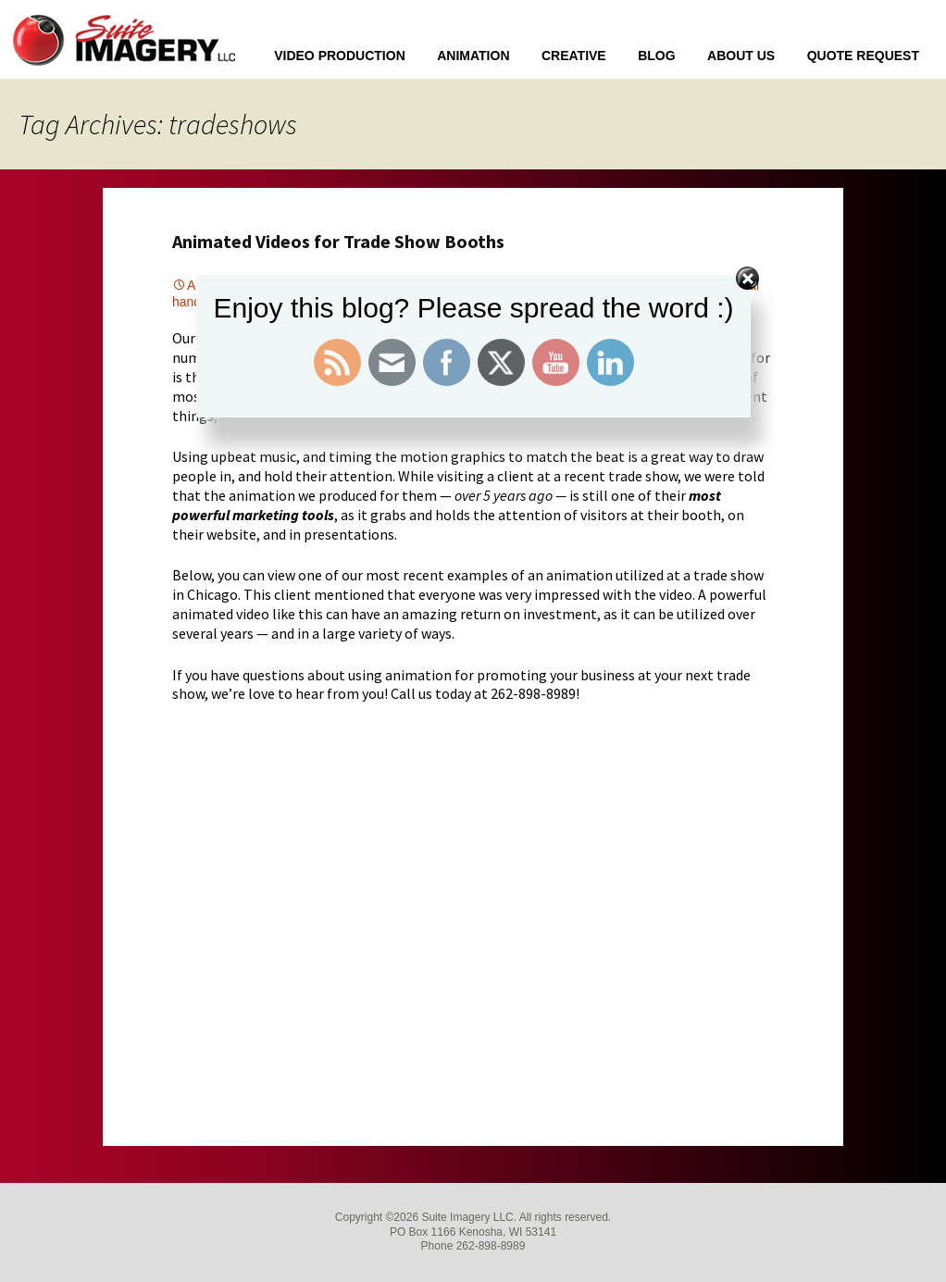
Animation (473, 55)
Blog (656, 55)
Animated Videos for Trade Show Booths (338, 241)
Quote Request (863, 55)
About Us (741, 55)
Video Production (339, 55)
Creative (573, 55)
